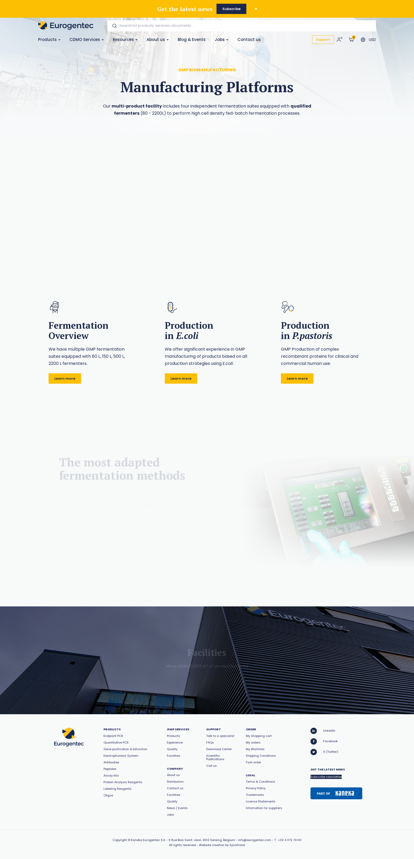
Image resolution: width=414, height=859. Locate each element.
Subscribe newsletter (326, 777)
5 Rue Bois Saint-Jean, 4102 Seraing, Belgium (202, 840)
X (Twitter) (324, 752)
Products (49, 39)
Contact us (249, 39)
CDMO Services (86, 39)
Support (323, 39)
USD (372, 39)
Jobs (221, 39)
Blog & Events (192, 39)
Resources (125, 39)
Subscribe (231, 8)
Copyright (119, 840)
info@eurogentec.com (254, 840)
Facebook (324, 741)
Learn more (64, 378)
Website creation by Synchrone (222, 845)
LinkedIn (322, 731)
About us (158, 39)
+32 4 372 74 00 (290, 840)
